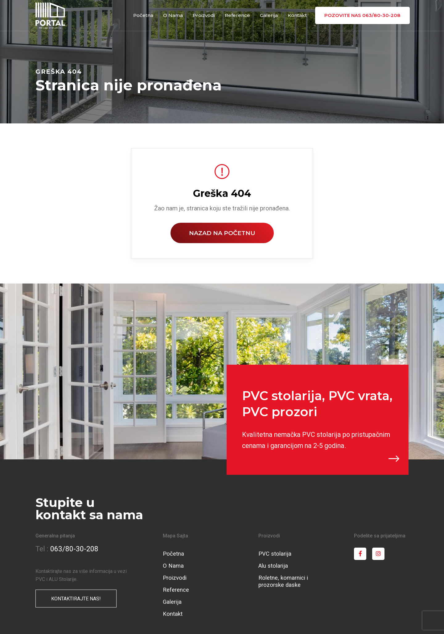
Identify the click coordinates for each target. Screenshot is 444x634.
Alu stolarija (273, 565)
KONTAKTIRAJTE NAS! (76, 599)
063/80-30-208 (74, 549)
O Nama (174, 15)
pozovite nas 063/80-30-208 (363, 15)
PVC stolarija (274, 553)
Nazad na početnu (222, 233)
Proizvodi (205, 15)
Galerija (269, 15)
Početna (144, 15)
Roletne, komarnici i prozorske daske (283, 581)
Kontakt (297, 15)
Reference (238, 15)
